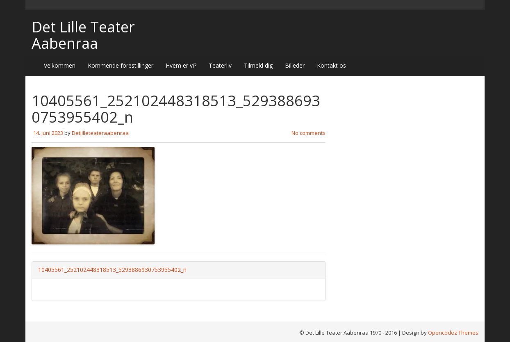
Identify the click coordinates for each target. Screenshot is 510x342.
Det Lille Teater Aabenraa (83, 35)
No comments (308, 133)
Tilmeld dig (258, 65)
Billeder (295, 65)
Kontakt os (331, 65)
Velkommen (59, 65)
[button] (93, 195)
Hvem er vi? (181, 65)
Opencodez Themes (453, 332)
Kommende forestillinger (120, 65)
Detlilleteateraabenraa (100, 133)
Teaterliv (220, 65)
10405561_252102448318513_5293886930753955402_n (112, 270)
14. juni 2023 (48, 133)
